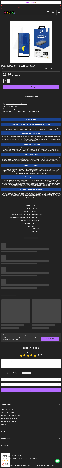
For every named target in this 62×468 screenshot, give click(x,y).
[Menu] (59, 12)
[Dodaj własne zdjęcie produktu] (34, 373)
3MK (33, 205)
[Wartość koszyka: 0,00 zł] (53, 12)
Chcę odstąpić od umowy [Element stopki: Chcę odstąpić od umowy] (9, 418)
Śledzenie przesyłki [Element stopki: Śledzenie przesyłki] (7, 412)
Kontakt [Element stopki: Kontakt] (3, 425)
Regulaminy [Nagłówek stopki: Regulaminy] (5, 439)
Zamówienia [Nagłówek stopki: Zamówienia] (6, 405)
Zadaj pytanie (50, 338)
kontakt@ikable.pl (17, 455)
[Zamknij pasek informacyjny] (58, 7)
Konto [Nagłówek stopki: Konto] (3, 432)
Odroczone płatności (11, 111)
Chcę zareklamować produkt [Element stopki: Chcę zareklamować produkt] (10, 415)
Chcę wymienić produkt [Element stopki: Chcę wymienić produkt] (9, 422)
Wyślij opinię (31, 390)
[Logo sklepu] (9, 12)
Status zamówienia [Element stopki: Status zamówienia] (7, 409)
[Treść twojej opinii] (31, 363)
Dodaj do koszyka (31, 87)
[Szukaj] (48, 12)
